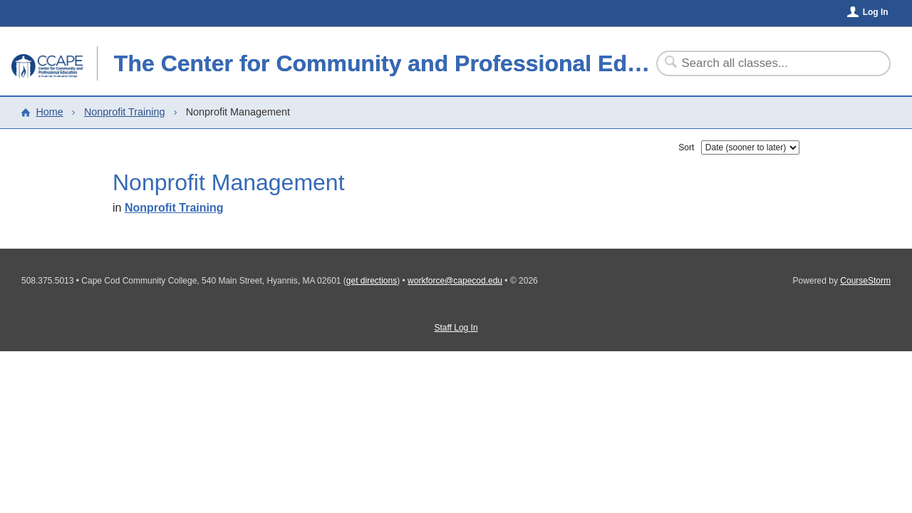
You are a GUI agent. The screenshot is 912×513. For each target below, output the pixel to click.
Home (49, 112)
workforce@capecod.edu (455, 281)
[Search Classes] (765, 63)
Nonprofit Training (124, 112)
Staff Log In (455, 328)
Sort (686, 147)
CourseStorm (865, 281)
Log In (875, 12)
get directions (371, 281)
